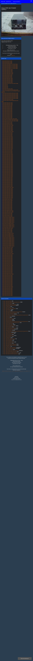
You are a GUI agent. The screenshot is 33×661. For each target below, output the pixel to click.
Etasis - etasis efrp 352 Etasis (7, 330)
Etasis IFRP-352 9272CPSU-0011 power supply (10, 83)
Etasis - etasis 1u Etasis (6, 310)
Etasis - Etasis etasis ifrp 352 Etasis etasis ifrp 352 (10, 353)
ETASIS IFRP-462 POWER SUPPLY (8, 217)
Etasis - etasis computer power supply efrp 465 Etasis (11, 350)
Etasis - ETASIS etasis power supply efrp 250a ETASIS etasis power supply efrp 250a (15, 321)
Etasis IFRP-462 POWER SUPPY (7, 234)
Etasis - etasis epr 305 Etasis (7, 316)
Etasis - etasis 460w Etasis (7, 332)
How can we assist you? (25, 658)
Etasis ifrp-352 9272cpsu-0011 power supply (9, 118)
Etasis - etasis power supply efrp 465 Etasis (9, 347)
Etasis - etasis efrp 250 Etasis (7, 320)
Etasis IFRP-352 (5, 84)
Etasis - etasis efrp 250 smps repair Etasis (9, 305)
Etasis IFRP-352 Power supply (7, 149)
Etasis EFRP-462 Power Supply (7, 175)
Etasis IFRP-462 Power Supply (7, 132)
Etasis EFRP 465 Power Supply (7, 126)
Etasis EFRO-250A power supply (7, 99)
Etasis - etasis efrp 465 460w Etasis (8, 335)
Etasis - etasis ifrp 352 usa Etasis (8, 324)
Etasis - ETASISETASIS (6, 306)
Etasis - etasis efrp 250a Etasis (7, 339)
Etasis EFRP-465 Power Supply (7, 129)
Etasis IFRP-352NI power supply (7, 247)
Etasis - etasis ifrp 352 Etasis (7, 334)
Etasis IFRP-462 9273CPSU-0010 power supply (10, 89)
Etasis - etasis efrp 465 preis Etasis (8, 318)
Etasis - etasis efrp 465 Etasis (7, 307)
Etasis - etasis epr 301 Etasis (7, 319)
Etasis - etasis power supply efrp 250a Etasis (9, 345)
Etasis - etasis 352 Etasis (7, 309)
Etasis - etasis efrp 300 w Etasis (8, 349)
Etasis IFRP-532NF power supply (7, 210)
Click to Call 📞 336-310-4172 (6, 1)
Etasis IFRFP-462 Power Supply (7, 286)
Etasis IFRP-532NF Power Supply (7, 131)
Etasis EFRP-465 (5, 86)
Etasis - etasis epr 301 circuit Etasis (8, 333)
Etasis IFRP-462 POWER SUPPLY (8, 223)
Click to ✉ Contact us (16, 1)
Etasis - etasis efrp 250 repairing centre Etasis (9, 351)
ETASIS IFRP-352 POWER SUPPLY (8, 238)
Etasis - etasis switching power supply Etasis (9, 344)
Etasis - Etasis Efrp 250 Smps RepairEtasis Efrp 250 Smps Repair (12, 311)
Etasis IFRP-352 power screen (7, 232)
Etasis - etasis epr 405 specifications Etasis (9, 325)
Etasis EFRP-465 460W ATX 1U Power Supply (10, 64)
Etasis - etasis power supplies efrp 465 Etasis (9, 304)
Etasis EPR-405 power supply (7, 60)
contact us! (13, 55)
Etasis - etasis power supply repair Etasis (9, 338)
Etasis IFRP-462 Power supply (7, 216)
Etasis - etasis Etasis (6, 317)
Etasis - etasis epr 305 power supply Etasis (9, 348)
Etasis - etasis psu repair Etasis (7, 323)
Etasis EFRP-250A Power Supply (7, 125)
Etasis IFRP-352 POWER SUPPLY (8, 236)
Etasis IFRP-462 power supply (7, 74)
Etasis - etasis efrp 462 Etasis (7, 303)
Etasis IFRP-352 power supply (7, 105)
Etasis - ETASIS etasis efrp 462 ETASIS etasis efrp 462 (11, 322)
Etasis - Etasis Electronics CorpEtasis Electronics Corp (11, 352)
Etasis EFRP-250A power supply (7, 72)
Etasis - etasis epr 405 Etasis (7, 336)
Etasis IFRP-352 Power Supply (7, 124)
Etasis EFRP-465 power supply (7, 69)
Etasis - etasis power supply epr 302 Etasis (9, 308)
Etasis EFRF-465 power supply (7, 102)
